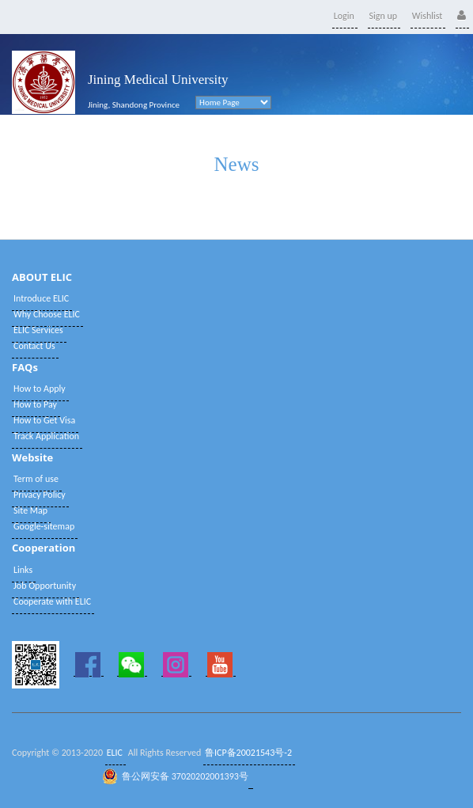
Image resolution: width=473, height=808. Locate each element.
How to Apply (39, 388)
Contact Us (34, 345)
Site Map (30, 510)
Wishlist (427, 15)
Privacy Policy (39, 494)
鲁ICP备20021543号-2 (248, 752)
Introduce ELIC (41, 298)
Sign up (383, 15)
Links (22, 569)
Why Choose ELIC (46, 314)
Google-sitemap (43, 526)
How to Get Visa (44, 420)
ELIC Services (38, 330)
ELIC (115, 752)
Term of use (36, 478)
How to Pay (35, 404)
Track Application (46, 436)
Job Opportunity (44, 585)
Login (344, 15)
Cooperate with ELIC (52, 601)
